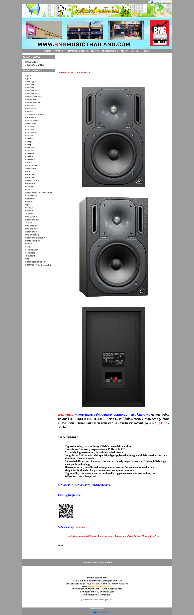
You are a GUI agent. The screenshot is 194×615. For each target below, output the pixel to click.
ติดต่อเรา (124, 51)
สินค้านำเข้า (59, 51)
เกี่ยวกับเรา (136, 51)
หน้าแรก (47, 51)
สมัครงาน (95, 51)
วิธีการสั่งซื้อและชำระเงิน (78, 51)
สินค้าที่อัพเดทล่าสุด (110, 51)
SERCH (147, 51)
